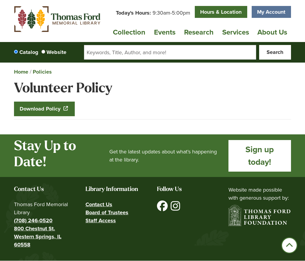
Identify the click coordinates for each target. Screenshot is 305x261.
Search (275, 52)
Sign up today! (259, 155)
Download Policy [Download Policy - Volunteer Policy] (41, 109)
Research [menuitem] (199, 32)
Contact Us (98, 204)
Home (21, 72)
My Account (271, 12)
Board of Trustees (106, 212)
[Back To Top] (289, 245)
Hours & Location (221, 12)
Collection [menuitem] (129, 32)
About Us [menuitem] (272, 32)
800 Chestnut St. (34, 228)
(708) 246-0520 (33, 220)
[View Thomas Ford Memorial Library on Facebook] (163, 208)
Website (56, 52)
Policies (42, 72)
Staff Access (100, 220)
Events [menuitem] (164, 32)
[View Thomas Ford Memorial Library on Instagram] (175, 208)
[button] (153, 13)
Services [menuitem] (235, 32)
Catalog (28, 52)
